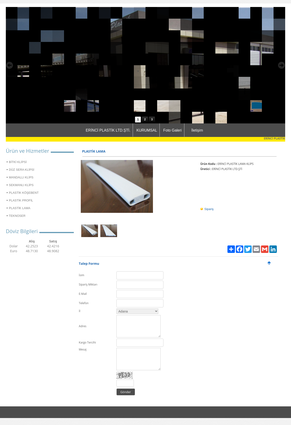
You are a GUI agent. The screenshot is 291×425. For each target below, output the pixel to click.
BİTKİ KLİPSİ (18, 162)
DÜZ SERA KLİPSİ (21, 169)
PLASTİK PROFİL (21, 200)
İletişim (197, 130)
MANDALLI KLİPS (21, 177)
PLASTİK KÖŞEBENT (24, 192)
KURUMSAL (146, 130)
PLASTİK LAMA (19, 208)
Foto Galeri (172, 130)
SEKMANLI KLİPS (21, 185)
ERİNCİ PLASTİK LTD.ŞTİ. (108, 130)
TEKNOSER (17, 216)
